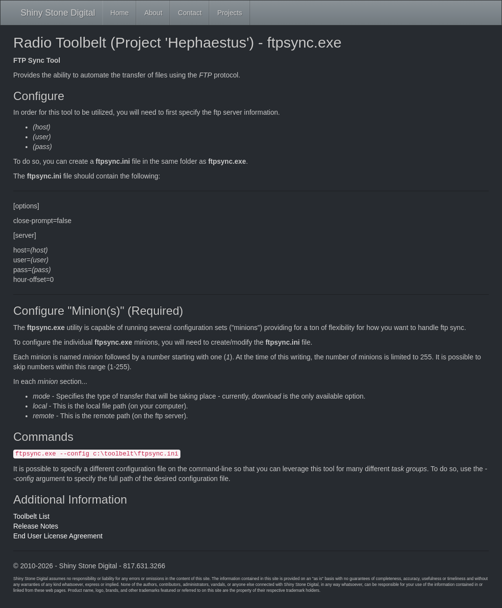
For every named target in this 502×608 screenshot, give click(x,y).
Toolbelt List (31, 516)
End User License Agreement (57, 536)
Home (119, 13)
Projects (229, 13)
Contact (189, 13)
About (153, 13)
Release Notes (35, 526)
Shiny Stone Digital (58, 13)
